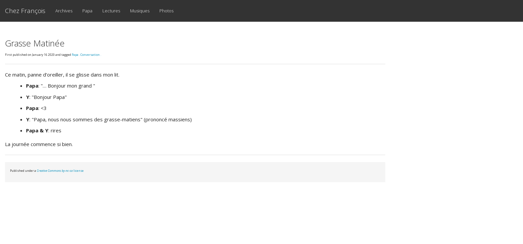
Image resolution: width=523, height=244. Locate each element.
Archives (63, 11)
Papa (87, 11)
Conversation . (90, 54)
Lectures (111, 11)
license (60, 170)
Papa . (76, 54)
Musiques (139, 11)
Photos (166, 11)
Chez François (25, 10)
